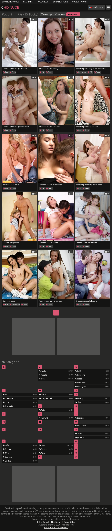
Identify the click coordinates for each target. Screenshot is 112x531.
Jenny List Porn (60, 1)
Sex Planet (28, 1)
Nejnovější (46, 14)
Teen (13, 72)
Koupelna (81, 72)
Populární (73, 14)
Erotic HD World (10, 1)
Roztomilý (15, 304)
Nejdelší (60, 14)
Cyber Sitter (69, 522)
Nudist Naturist (80, 1)
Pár (5, 72)
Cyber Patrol (43, 522)
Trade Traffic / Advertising (56, 527)
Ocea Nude (43, 1)
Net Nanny (56, 522)
